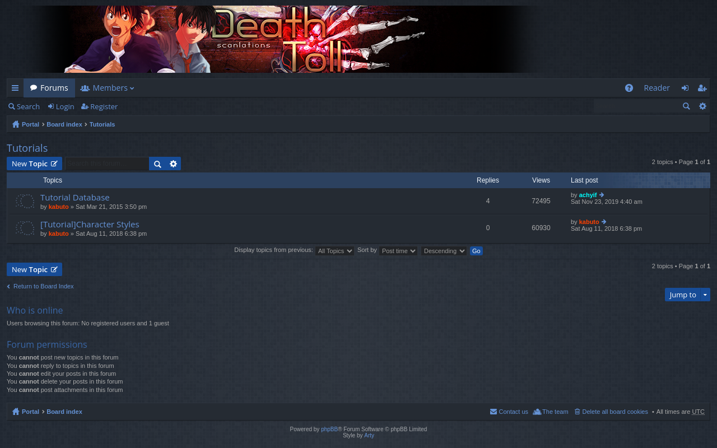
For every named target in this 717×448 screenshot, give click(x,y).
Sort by (387, 249)
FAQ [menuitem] (632, 89)
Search (28, 106)
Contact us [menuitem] (513, 411)
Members (110, 87)
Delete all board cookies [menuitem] (615, 411)
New (30, 163)
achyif (588, 195)
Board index (64, 124)
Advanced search (702, 106)
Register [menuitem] (704, 89)
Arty (369, 435)
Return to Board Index (43, 286)
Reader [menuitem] (657, 87)
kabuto (59, 206)
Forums (54, 87)
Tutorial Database (75, 197)
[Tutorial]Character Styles (89, 224)
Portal (30, 124)
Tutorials (102, 124)
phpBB (329, 429)
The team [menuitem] (555, 411)
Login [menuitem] (688, 89)
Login (65, 106)
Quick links (17, 89)
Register (104, 106)
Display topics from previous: (294, 249)
